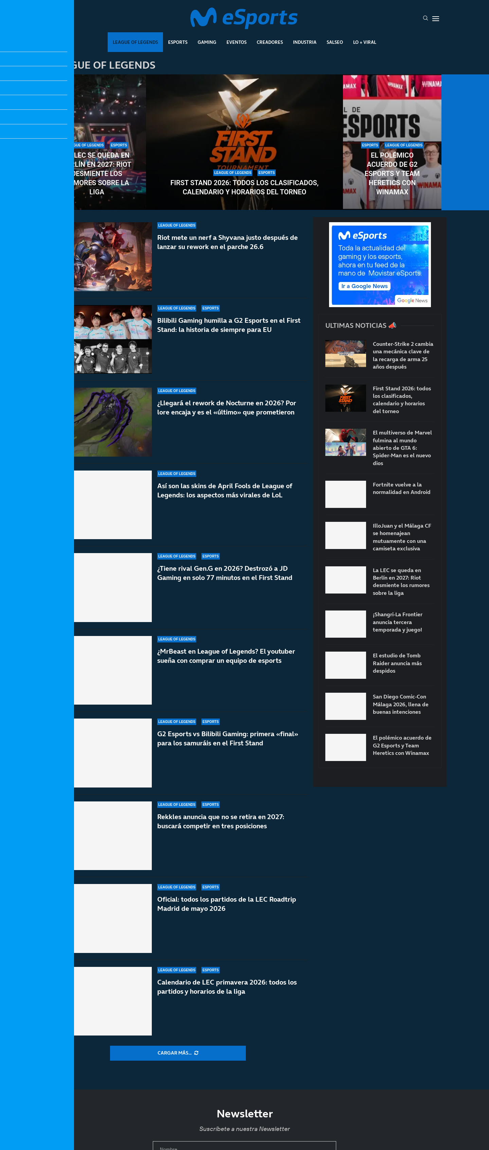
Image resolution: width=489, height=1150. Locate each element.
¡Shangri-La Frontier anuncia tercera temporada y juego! (397, 622)
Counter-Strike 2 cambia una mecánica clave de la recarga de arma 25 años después (403, 355)
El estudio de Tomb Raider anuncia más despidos (397, 663)
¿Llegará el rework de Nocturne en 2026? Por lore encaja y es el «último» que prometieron (226, 413)
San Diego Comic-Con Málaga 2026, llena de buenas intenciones (401, 704)
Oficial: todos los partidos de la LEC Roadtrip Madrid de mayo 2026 (226, 916)
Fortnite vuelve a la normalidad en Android (402, 488)
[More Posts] (178, 1053)
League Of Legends (135, 42)
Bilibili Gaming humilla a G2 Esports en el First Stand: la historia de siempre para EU (229, 325)
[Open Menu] (435, 18)
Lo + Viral (364, 42)
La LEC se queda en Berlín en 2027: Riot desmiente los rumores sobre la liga (96, 173)
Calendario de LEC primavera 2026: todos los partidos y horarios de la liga (227, 990)
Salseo (335, 42)
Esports (177, 42)
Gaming (207, 42)
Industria (304, 42)
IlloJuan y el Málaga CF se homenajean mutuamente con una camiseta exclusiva (402, 537)
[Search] (425, 19)
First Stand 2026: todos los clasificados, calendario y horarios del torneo (244, 187)
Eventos (237, 42)
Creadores (270, 42)
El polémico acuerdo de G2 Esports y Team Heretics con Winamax (392, 173)
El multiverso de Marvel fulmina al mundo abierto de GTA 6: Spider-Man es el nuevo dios (402, 448)
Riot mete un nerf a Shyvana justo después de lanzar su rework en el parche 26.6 (227, 242)
